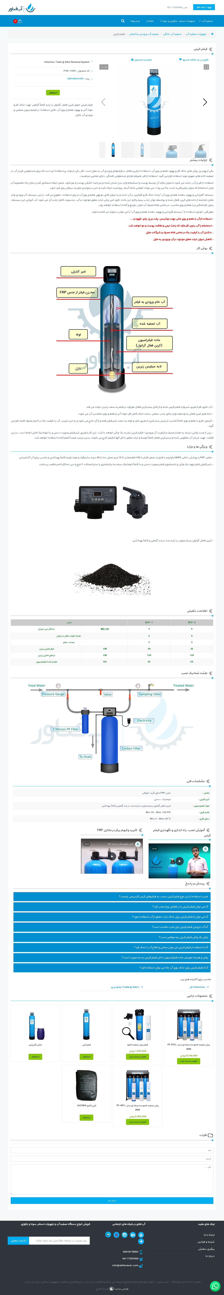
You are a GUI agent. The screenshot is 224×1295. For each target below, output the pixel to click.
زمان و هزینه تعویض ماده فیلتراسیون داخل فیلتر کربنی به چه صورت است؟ (164, 957)
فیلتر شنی (86, 1045)
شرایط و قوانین (205, 1242)
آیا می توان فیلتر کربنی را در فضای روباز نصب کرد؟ (180, 907)
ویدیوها (135, 21)
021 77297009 (130, 1259)
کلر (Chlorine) (197, 987)
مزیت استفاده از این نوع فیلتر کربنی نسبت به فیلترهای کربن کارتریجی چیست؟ (163, 896)
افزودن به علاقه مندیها (193, 60)
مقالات (149, 21)
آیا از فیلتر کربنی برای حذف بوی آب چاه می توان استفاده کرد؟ (173, 968)
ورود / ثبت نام (204, 7)
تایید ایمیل (18, 1240)
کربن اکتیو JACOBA (86, 1105)
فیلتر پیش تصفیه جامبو (137, 1045)
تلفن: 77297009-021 (177, 7)
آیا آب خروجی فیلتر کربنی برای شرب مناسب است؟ (180, 927)
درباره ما (209, 1256)
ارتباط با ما (209, 1235)
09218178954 (131, 1252)
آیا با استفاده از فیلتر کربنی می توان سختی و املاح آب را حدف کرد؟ (171, 947)
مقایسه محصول (141, 60)
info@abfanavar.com (125, 1266)
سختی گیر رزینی (35, 1045)
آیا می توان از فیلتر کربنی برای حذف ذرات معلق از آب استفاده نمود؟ (170, 917)
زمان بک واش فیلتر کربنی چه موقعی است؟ (183, 937)
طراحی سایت (121, 1289)
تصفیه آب (206, 21)
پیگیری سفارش (206, 1249)
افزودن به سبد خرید (188, 1061)
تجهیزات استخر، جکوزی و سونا (177, 21)
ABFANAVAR (75, 79)
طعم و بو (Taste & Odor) (125, 987)
